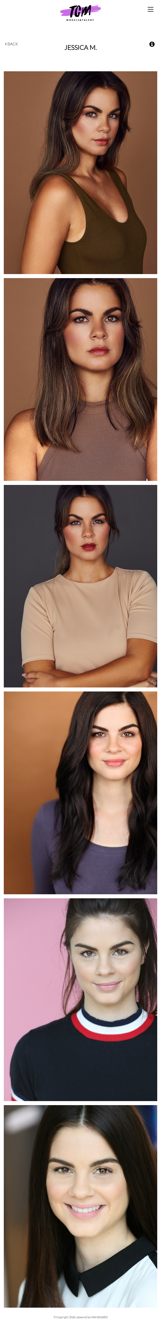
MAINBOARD (99, 1317)
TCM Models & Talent (80, 12)
